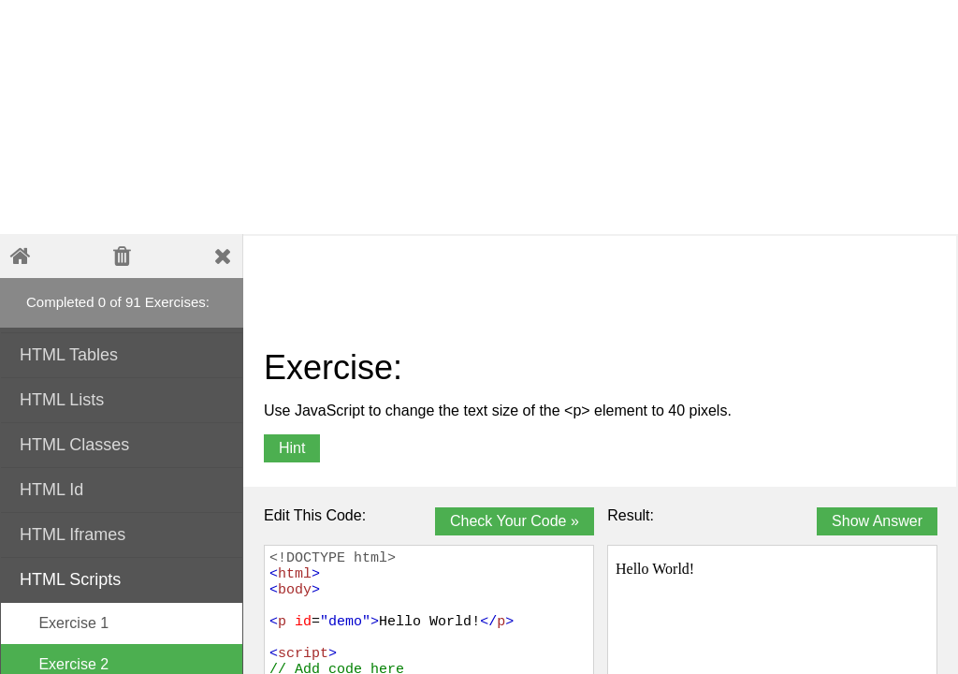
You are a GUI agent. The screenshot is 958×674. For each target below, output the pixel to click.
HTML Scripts (123, 578)
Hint (292, 448)
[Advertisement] (453, 117)
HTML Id (123, 488)
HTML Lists (123, 398)
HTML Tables (123, 353)
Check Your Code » (514, 521)
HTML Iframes (123, 533)
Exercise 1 (64, 623)
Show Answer (877, 521)
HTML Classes (123, 443)
